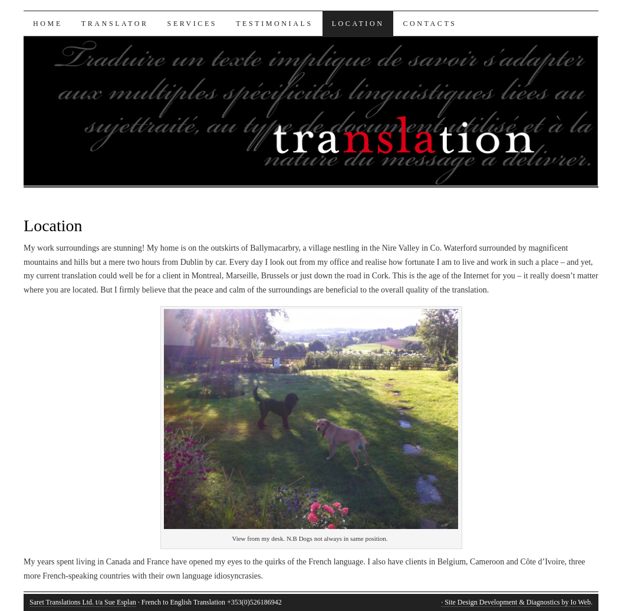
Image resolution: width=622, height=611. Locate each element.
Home (47, 23)
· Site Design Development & (483, 602)
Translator (115, 23)
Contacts (429, 23)
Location (358, 23)
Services (192, 23)
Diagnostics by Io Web (558, 602)
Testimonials (274, 23)
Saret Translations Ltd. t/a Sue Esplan (82, 602)
